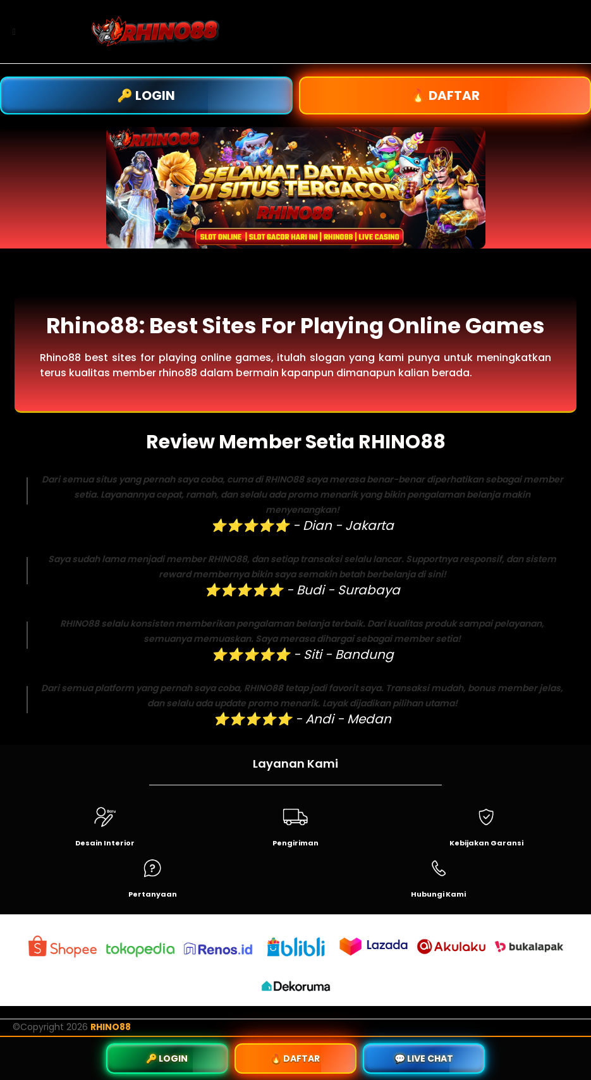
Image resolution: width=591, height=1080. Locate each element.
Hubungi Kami (438, 894)
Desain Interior (105, 843)
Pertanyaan (152, 894)
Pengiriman (295, 843)
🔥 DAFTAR (445, 95)
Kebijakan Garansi (486, 843)
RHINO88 (110, 1027)
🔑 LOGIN (146, 95)
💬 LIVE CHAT (423, 1058)
